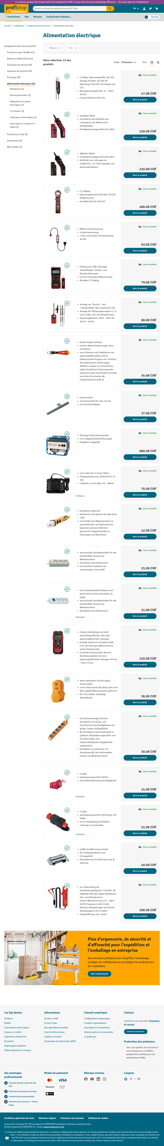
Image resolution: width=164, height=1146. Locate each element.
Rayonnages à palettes (15, 1046)
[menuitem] (136, 8)
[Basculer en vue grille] (158, 62)
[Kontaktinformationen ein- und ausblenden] (7, 1139)
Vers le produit (140, 99)
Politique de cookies (98, 1118)
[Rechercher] (110, 8)
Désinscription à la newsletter (98, 1032)
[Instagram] (104, 1079)
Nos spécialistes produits (56, 1027)
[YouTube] (92, 1079)
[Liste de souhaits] (150, 8)
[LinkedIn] (98, 1079)
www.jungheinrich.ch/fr (54, 1127)
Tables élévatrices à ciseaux (17, 1050)
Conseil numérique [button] (95, 1012)
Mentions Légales (47, 1118)
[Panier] (157, 8)
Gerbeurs (8, 1018)
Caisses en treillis (12, 1032)
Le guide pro (90, 1036)
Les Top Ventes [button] (13, 1012)
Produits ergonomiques (95, 1023)
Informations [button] (52, 1012)
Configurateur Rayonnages (97, 1018)
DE (131, 1079)
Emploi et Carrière (53, 1036)
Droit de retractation (135, 1031)
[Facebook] (86, 1079)
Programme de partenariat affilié (60, 1041)
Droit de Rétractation (54, 1032)
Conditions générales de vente (19, 1118)
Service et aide (51, 1018)
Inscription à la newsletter (97, 1027)
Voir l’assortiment (99, 973)
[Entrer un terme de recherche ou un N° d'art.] (69, 8)
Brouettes (9, 1041)
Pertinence (129, 62)
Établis (7, 1023)
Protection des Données (72, 1118)
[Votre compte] (144, 8)
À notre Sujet (50, 1023)
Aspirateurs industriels (15, 1036)
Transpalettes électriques (16, 1027)
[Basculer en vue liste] (152, 62)
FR (138, 1079)
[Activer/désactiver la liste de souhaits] (67, 76)
